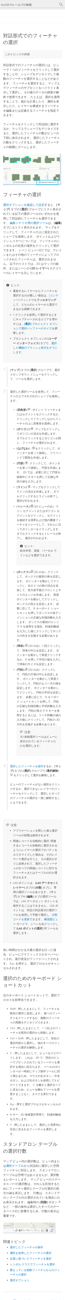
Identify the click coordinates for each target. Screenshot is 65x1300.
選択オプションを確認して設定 (23, 205)
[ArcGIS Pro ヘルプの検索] (29, 5)
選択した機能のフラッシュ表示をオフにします (35, 348)
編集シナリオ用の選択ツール (29, 223)
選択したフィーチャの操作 (26, 1247)
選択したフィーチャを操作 (26, 766)
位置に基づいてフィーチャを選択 (30, 1258)
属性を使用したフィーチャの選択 (30, 1253)
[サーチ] (61, 4)
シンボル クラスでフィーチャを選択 (32, 1264)
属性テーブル (15, 1165)
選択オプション (19, 1280)
